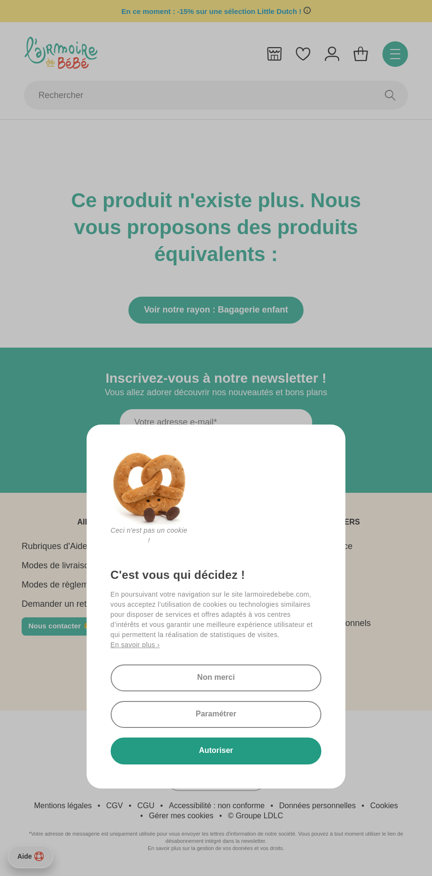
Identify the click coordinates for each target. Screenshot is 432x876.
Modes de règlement (61, 584)
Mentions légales (63, 805)
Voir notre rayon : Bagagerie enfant (216, 309)
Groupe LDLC (259, 816)
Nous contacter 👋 (60, 626)
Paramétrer (216, 714)
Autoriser (216, 750)
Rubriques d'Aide (55, 546)
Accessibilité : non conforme (217, 805)
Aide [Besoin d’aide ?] (30, 856)
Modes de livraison (58, 565)
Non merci (216, 677)
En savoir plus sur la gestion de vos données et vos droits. (216, 848)
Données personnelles (317, 805)
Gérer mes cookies (181, 816)
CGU (145, 805)
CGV (114, 805)
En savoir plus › (135, 645)
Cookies (384, 805)
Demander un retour (60, 604)
